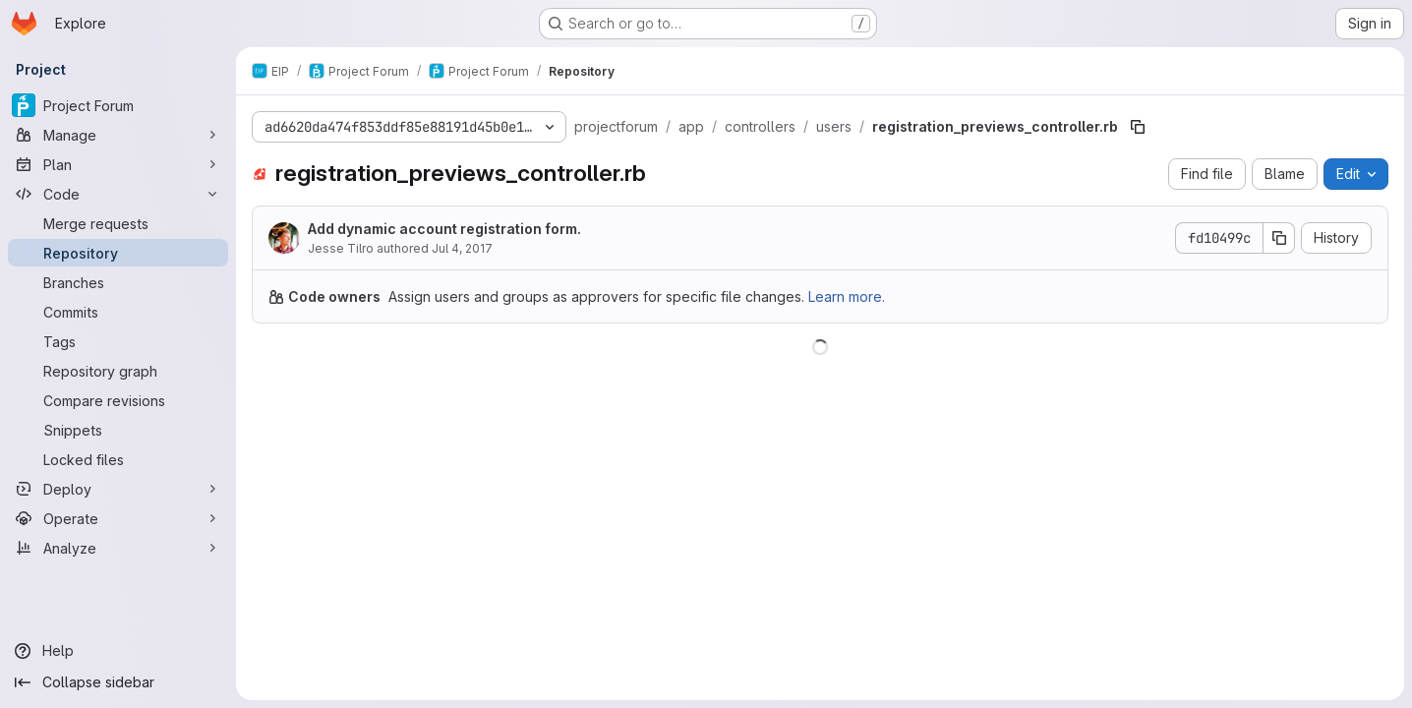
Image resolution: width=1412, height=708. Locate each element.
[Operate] (118, 518)
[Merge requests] (118, 223)
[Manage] (118, 134)
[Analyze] (118, 547)
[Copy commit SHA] (1279, 238)
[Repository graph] (118, 370)
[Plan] (118, 164)
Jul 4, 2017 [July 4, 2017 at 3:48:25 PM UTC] (462, 248)
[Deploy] (118, 488)
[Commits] (118, 311)
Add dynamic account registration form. (444, 228)
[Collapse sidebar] (118, 682)
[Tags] (118, 341)
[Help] (118, 651)
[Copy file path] (1137, 127)
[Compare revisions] (118, 400)
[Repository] (118, 252)
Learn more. (846, 296)
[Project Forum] (118, 105)
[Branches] (118, 282)
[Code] (118, 193)
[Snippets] (118, 429)
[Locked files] (118, 459)
